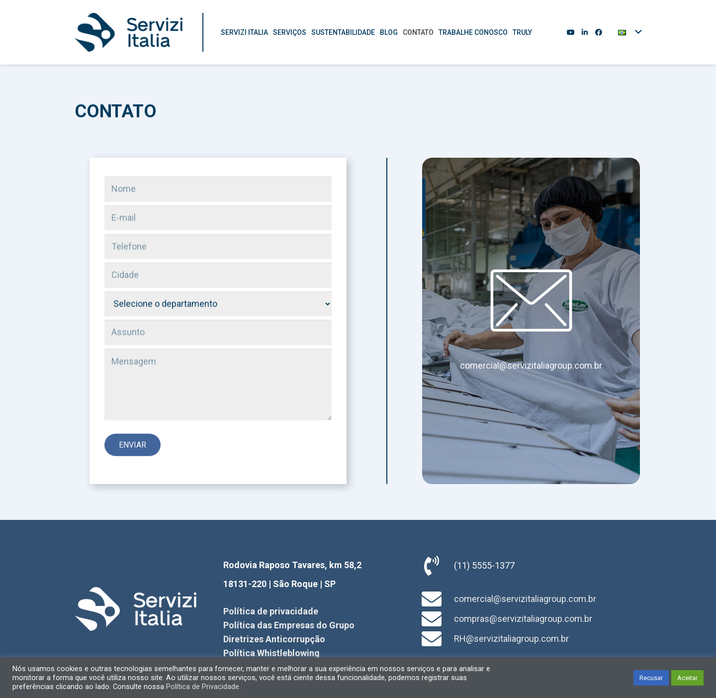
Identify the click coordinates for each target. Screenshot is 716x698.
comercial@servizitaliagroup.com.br (531, 365)
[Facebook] (599, 32)
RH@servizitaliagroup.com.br (511, 638)
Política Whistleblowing (271, 653)
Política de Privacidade (202, 686)
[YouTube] (571, 32)
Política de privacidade (270, 611)
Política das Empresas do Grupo (289, 625)
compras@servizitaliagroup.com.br (523, 618)
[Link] (128, 32)
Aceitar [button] (687, 678)
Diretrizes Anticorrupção (274, 639)
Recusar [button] (651, 678)
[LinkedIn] (585, 32)
